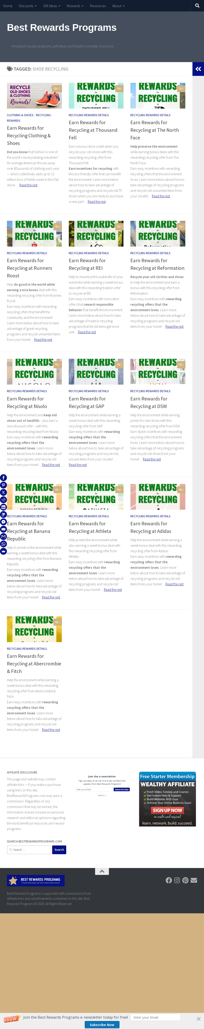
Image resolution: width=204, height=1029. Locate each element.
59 (57, 88)
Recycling (43, 115)
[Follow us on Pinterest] (185, 880)
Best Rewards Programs (62, 27)
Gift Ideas (50, 5)
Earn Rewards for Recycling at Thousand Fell (93, 130)
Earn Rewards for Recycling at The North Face (154, 130)
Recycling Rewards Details (89, 115)
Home (7, 5)
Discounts (26, 5)
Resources (98, 5)
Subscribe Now (102, 1025)
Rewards (73, 5)
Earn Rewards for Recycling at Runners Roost (29, 268)
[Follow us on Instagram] (177, 880)
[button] (102, 1021)
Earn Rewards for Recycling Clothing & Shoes (29, 135)
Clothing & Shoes (20, 115)
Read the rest (28, 185)
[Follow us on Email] (194, 880)
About (116, 5)
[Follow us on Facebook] (169, 880)
